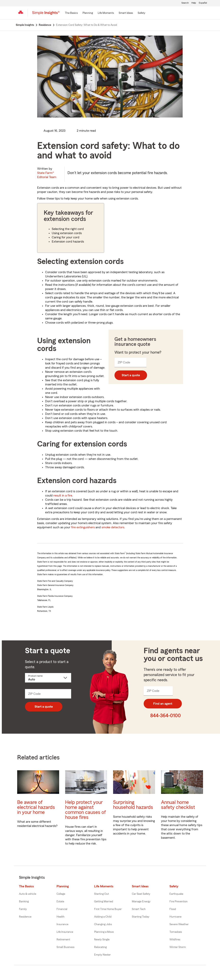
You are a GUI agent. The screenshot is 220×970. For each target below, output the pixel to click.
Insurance (62, 924)
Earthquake (176, 894)
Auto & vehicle (27, 894)
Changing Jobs (103, 924)
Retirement (63, 939)
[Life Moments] (105, 13)
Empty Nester (102, 954)
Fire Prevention (178, 901)
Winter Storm (177, 947)
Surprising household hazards (133, 805)
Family (23, 909)
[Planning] (87, 13)
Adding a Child (102, 916)
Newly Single (102, 939)
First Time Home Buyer (108, 909)
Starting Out (101, 894)
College (61, 894)
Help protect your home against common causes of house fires (85, 810)
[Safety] (141, 13)
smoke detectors (113, 527)
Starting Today (140, 916)
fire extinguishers (83, 527)
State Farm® (46, 175)
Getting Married (103, 901)
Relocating (100, 947)
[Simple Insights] (46, 14)
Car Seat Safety (141, 894)
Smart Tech (139, 909)
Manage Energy (141, 901)
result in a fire (62, 495)
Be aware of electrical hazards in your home (36, 807)
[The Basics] (71, 13)
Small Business (65, 947)
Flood (172, 909)
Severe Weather (179, 924)
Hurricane (175, 916)
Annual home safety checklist (178, 805)
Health (61, 916)
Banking (24, 901)
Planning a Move (104, 932)
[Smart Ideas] (125, 13)
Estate (60, 901)
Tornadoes (175, 932)
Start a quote (131, 375)
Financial (62, 909)
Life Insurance (65, 932)
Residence (25, 916)
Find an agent (162, 703)
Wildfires (174, 939)
